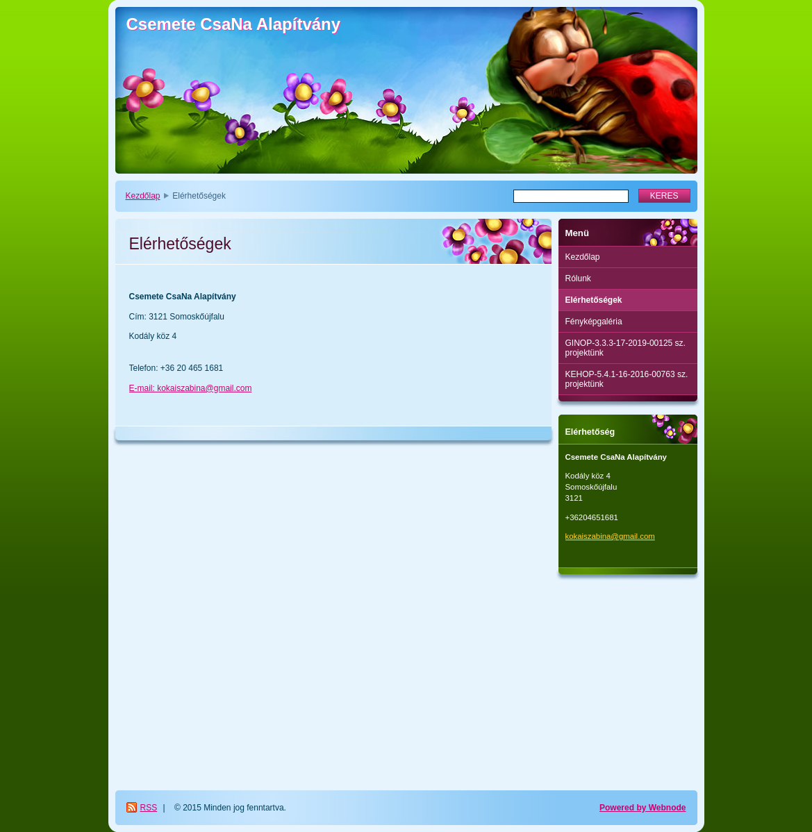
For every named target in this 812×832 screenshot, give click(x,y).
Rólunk (578, 278)
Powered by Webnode (642, 808)
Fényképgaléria (593, 321)
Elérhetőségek (593, 300)
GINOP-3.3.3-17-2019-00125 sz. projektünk (625, 348)
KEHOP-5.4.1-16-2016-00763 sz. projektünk (626, 379)
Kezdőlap (143, 196)
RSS (149, 808)
